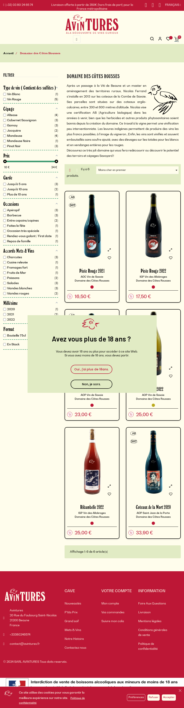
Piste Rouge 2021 (92, 270)
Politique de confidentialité (148, 646)
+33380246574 (20, 634)
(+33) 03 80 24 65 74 (18, 4)
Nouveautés (73, 603)
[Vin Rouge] (92, 287)
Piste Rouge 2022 (153, 270)
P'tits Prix (71, 612)
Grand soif (72, 621)
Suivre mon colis (112, 621)
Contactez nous (75, 647)
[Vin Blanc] (153, 405)
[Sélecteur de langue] (171, 5)
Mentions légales (149, 621)
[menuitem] (80, 603)
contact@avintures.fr (25, 643)
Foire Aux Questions (152, 603)
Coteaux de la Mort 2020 (153, 507)
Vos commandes (112, 612)
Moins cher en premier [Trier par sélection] (138, 170)
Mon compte (110, 603)
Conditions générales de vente (152, 633)
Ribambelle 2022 (92, 507)
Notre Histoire (74, 638)
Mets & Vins (73, 630)
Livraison (144, 612)
